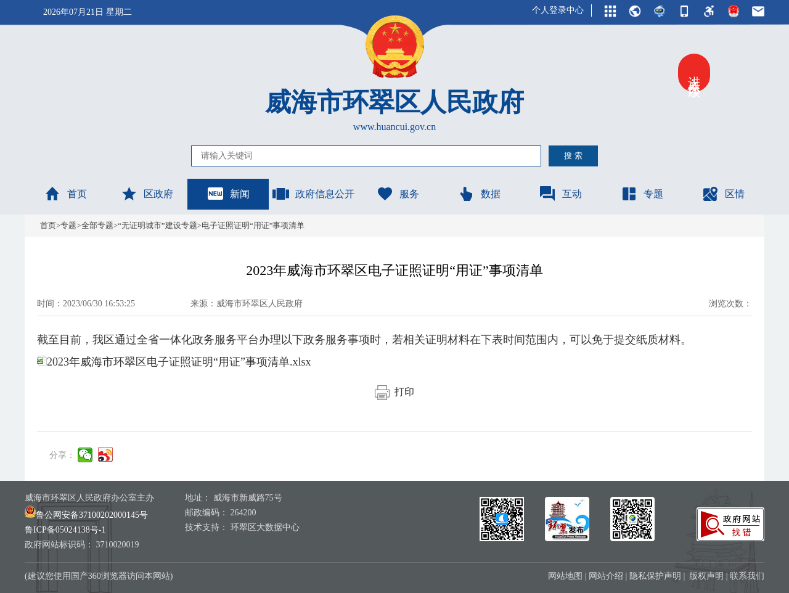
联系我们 (747, 576)
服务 (397, 193)
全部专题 (97, 225)
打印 (394, 391)
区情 (723, 193)
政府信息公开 (313, 193)
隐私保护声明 (655, 576)
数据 (479, 193)
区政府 (146, 193)
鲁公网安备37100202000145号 (86, 515)
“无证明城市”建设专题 (157, 225)
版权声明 (706, 576)
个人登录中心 (558, 10)
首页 (65, 193)
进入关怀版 (694, 73)
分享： (62, 455)
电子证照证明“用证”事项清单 (253, 225)
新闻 (228, 193)
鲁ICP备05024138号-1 (65, 529)
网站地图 (565, 576)
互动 (560, 193)
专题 (641, 193)
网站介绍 (606, 576)
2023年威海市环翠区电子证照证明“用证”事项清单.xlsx (174, 362)
